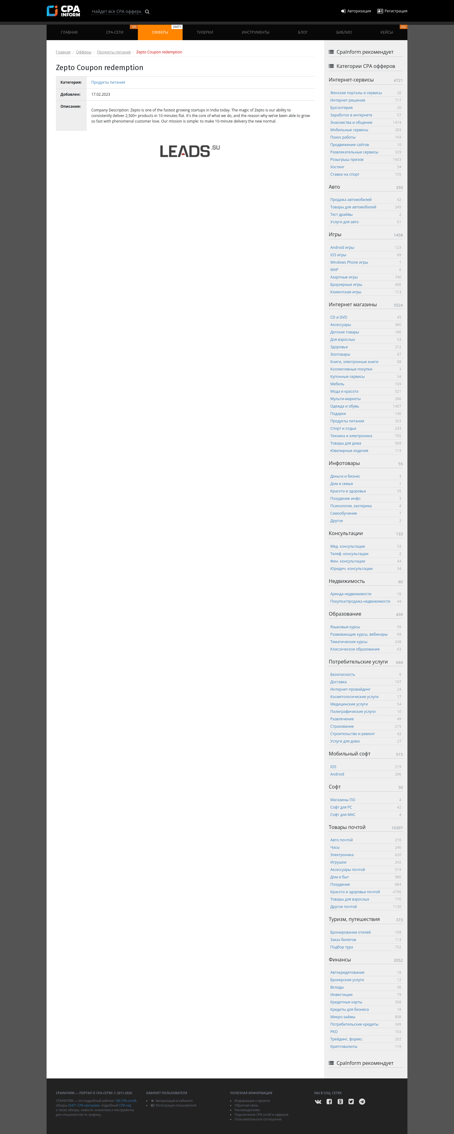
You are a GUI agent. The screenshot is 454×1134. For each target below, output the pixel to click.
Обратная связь (246, 1105)
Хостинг (365, 167)
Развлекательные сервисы (365, 152)
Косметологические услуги (365, 696)
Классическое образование (365, 649)
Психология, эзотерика (365, 506)
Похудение (365, 884)
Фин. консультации (365, 561)
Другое (365, 520)
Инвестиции (365, 994)
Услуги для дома (365, 741)
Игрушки (365, 862)
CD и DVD (365, 317)
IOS (365, 767)
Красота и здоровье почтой (365, 892)
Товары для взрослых (365, 899)
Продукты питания (114, 52)
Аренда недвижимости (365, 594)
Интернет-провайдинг (365, 689)
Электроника (365, 855)
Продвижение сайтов (365, 144)
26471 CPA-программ (83, 1105)
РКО (365, 1031)
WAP (365, 269)
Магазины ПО (365, 800)
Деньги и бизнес (365, 476)
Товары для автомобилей (365, 207)
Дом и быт (365, 877)
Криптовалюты (365, 1046)
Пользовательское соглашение (257, 1119)
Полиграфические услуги (365, 711)
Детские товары (365, 332)
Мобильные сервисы (365, 130)
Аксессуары (365, 324)
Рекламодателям (247, 1110)
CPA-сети (122, 30)
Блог (302, 32)
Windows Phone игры (365, 262)
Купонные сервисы (365, 376)
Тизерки (205, 32)
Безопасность (365, 674)
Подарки (365, 413)
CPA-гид (125, 1105)
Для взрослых (365, 339)
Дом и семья (365, 483)
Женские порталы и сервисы (365, 93)
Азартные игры (365, 277)
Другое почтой (365, 906)
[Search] (117, 11)
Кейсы (394, 30)
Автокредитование (365, 972)
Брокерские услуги (365, 980)
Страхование (365, 726)
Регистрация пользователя (173, 1105)
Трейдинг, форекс (365, 1039)
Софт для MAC (365, 814)
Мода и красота (365, 391)
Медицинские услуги (365, 704)
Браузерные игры (365, 284)
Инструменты (256, 32)
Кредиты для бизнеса (365, 1009)
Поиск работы (365, 137)
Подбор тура (365, 947)
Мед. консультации (365, 546)
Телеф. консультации (365, 553)
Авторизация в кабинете (172, 1100)
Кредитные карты (365, 1002)
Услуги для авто (365, 222)
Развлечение (365, 719)
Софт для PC (365, 807)
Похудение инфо (365, 498)
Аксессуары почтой (365, 869)
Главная (69, 32)
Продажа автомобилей (365, 199)
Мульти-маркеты (365, 398)
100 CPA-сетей (125, 1100)
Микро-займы (365, 1017)
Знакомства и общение (365, 122)
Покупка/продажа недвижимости (365, 601)
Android (365, 774)
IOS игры (365, 255)
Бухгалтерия (365, 107)
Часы (365, 847)
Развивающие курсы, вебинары (365, 634)
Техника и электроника (365, 436)
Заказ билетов (365, 939)
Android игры (365, 247)
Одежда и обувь (365, 406)
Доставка (365, 682)
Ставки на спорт (365, 174)
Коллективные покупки (365, 369)
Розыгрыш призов (365, 159)
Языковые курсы (365, 627)
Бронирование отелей (365, 932)
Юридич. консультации (365, 568)
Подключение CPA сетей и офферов (261, 1114)
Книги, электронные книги (365, 361)
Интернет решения (365, 100)
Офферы (167, 30)
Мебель (365, 384)
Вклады (365, 987)
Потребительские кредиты (365, 1024)
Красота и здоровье (365, 491)
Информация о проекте (252, 1100)
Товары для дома (365, 443)
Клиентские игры (365, 292)
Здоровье (365, 347)
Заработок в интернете (365, 115)
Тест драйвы (365, 214)
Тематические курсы (365, 641)
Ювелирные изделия (365, 450)
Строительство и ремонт (365, 733)
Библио (344, 32)
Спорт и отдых (365, 428)
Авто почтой (365, 840)
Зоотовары (365, 354)
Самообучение (365, 513)
